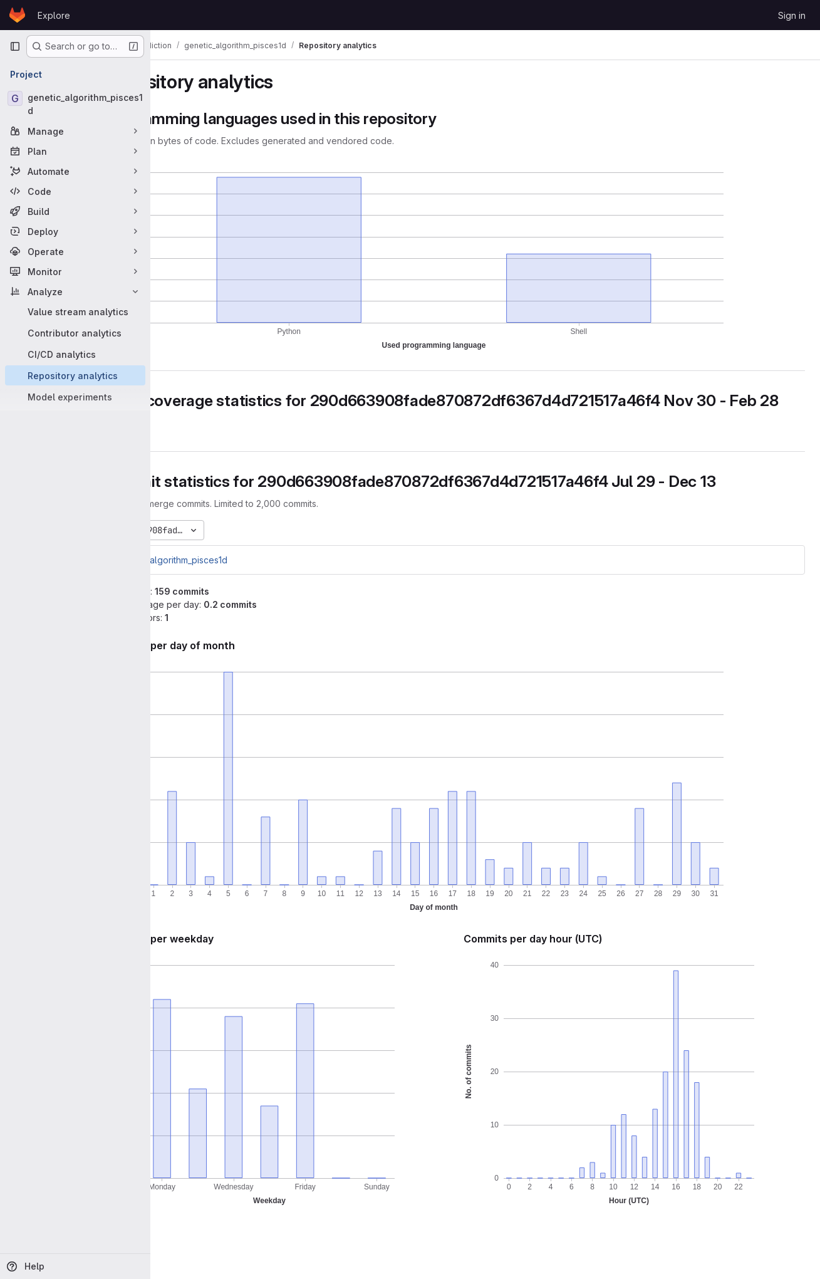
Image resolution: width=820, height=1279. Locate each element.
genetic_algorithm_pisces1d (232, 578)
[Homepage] (17, 15)
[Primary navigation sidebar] (15, 46)
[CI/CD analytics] (75, 354)
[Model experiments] (75, 397)
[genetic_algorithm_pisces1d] (75, 104)
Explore (54, 15)
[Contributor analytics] (75, 333)
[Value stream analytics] (75, 311)
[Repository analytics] (75, 375)
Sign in (792, 15)
